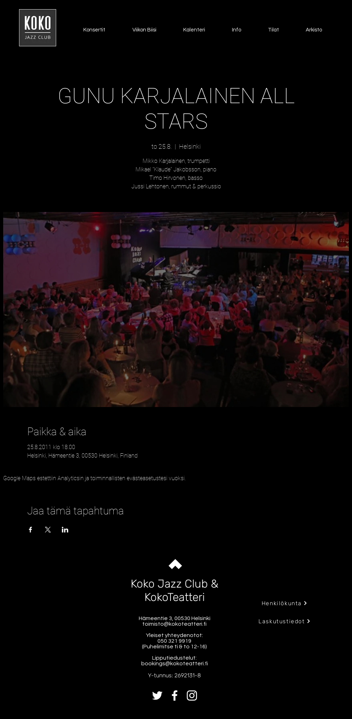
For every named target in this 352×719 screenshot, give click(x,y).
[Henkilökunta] (284, 603)
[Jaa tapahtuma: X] (47, 529)
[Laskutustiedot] (284, 621)
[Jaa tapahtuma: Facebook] (30, 529)
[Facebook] (174, 695)
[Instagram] (192, 695)
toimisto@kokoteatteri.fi (174, 624)
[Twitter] (157, 695)
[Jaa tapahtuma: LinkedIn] (65, 529)
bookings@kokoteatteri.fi (174, 663)
